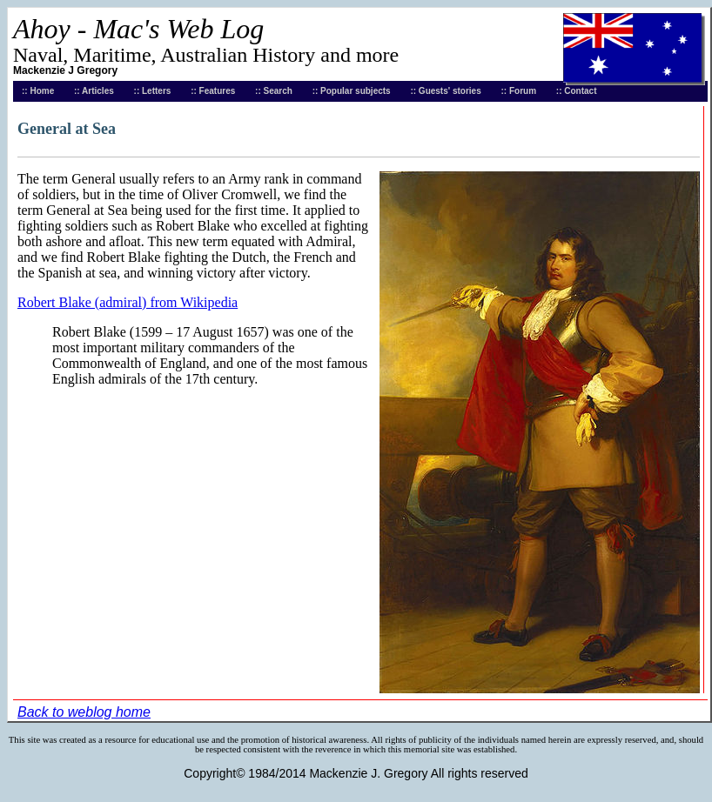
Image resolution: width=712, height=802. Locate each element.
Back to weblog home (84, 712)
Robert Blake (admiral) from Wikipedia (127, 302)
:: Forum (519, 91)
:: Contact (576, 91)
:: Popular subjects (351, 91)
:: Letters (152, 91)
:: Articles (94, 91)
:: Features (213, 91)
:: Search (273, 91)
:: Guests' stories (445, 91)
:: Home (38, 91)
